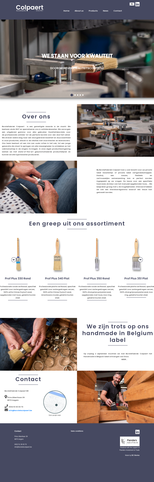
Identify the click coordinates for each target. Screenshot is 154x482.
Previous (13, 259)
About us (79, 11)
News (105, 11)
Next (140, 259)
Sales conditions (77, 431)
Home (66, 11)
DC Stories (136, 455)
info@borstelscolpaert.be (20, 410)
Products (93, 11)
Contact (117, 11)
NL (132, 4)
